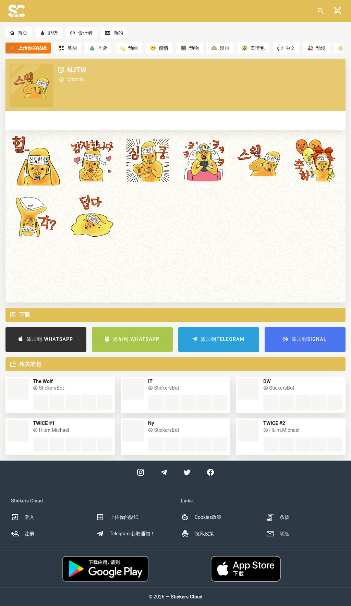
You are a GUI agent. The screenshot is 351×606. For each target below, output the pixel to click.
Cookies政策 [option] (201, 517)
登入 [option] (22, 517)
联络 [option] (277, 534)
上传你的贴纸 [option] (117, 517)
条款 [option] (277, 517)
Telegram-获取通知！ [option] (125, 534)
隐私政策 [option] (197, 534)
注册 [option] (22, 534)
